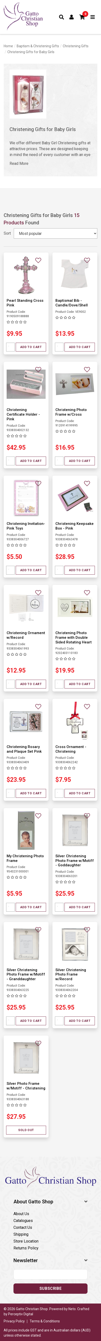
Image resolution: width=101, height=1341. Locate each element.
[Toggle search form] (61, 17)
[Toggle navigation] (92, 17)
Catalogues (23, 1220)
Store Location (25, 1241)
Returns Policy (25, 1248)
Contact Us (22, 1227)
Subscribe (50, 1288)
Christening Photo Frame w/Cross (71, 412)
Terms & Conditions (45, 1321)
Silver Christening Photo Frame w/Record (70, 974)
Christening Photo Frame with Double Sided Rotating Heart (73, 637)
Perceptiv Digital (20, 1314)
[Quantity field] (10, 347)
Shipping (20, 1234)
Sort (7, 233)
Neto (72, 1309)
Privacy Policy (14, 1321)
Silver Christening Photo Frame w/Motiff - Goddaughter (74, 861)
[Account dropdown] (71, 17)
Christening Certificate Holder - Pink (23, 414)
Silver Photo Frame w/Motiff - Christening (26, 1085)
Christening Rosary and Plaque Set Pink (24, 749)
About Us (21, 1213)
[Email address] (50, 1274)
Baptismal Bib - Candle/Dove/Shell (71, 302)
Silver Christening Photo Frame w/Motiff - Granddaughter (26, 974)
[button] (82, 17)
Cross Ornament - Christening (70, 749)
